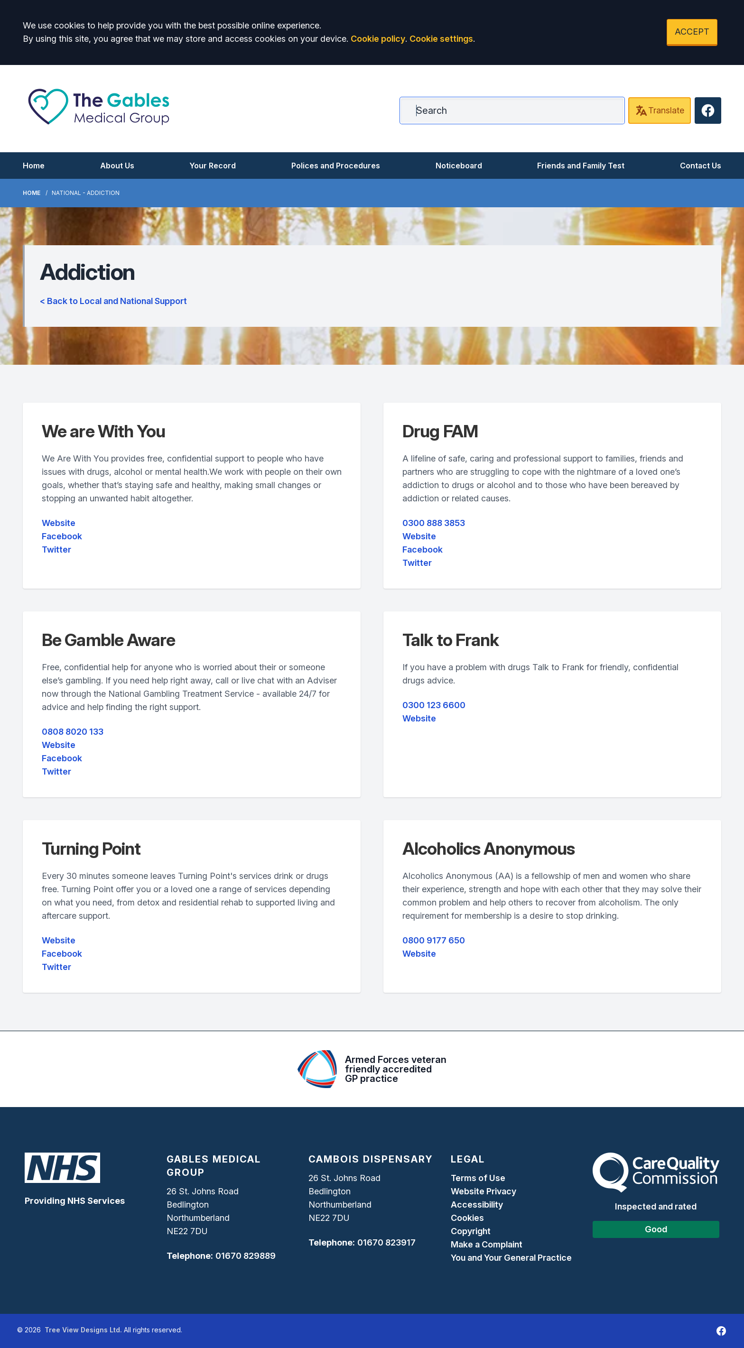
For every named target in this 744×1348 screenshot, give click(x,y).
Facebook (62, 536)
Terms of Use (478, 1178)
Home (34, 165)
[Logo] (99, 106)
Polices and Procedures (335, 165)
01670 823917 (386, 1242)
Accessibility (477, 1205)
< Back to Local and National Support (113, 301)
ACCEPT (692, 32)
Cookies (467, 1218)
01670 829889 (245, 1256)
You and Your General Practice (511, 1258)
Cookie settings (441, 39)
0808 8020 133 (72, 732)
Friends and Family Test (580, 165)
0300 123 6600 (433, 705)
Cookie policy (378, 39)
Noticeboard (459, 165)
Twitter (56, 549)
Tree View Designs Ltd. (83, 1330)
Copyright (471, 1231)
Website (58, 523)
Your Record (212, 165)
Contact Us (700, 165)
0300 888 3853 (433, 523)
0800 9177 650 (433, 940)
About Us (117, 165)
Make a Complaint (486, 1244)
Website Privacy (483, 1191)
